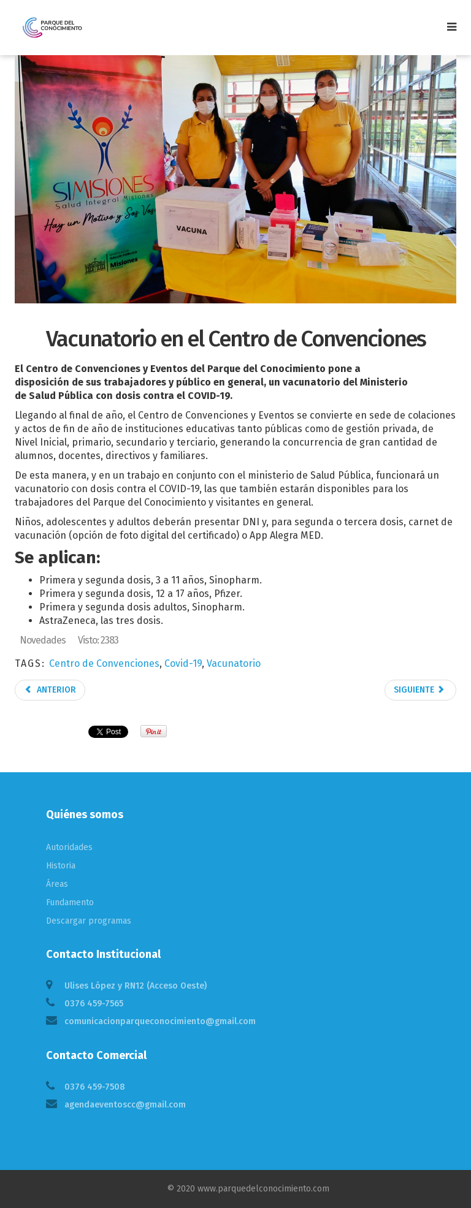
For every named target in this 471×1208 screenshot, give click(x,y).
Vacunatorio (234, 663)
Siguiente (419, 690)
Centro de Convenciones (104, 663)
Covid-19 (183, 663)
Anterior (50, 690)
